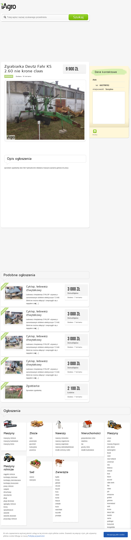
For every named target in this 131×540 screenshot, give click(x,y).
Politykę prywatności (36, 536)
